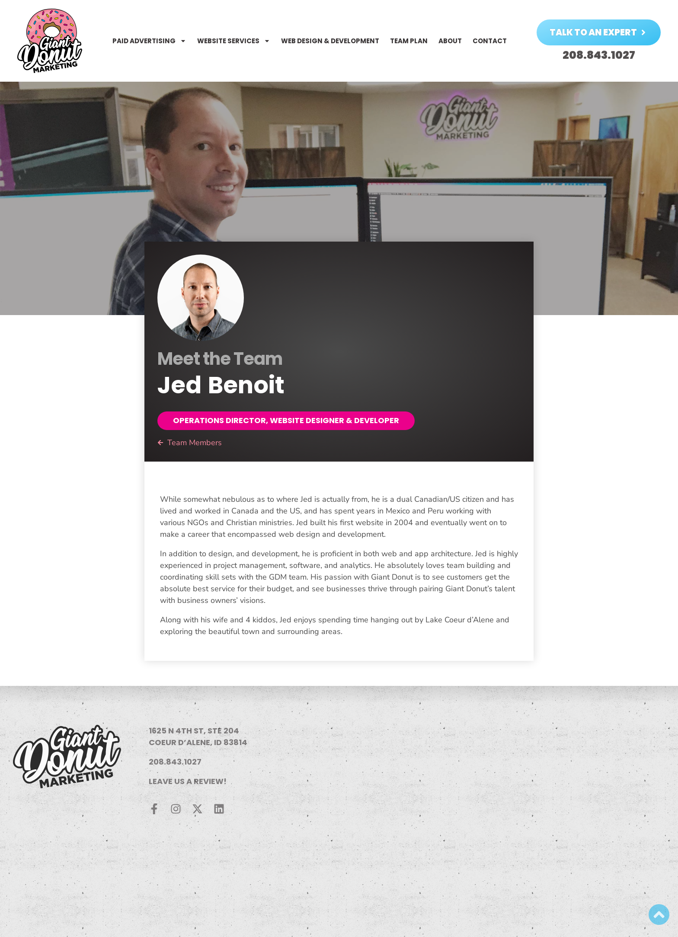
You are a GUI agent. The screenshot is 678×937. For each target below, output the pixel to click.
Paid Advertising (149, 40)
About (450, 40)
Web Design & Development (330, 40)
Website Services (233, 40)
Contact (490, 40)
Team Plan (409, 40)
